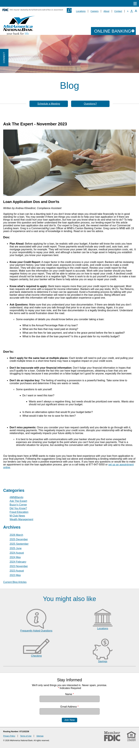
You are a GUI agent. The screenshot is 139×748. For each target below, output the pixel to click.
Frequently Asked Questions (36, 630)
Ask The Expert (18, 501)
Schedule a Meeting (48, 103)
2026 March (16, 535)
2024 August (17, 552)
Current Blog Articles (15, 582)
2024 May (15, 557)
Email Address (70, 706)
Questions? (90, 103)
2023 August (17, 570)
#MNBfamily (16, 497)
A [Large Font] (136, 11)
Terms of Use (26, 736)
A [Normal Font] (132, 11)
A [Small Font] (127, 11)
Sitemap (39, 736)
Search (69, 10)
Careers (94, 11)
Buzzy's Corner (18, 504)
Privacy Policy (9, 736)
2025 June (16, 548)
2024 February (18, 561)
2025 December (19, 539)
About (106, 11)
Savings (102, 661)
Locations (81, 11)
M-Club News (17, 515)
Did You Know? (18, 508)
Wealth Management (21, 519)
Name (69, 694)
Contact (118, 11)
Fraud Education (19, 512)
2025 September (19, 543)
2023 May (15, 575)
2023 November (19, 566)
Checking (36, 655)
